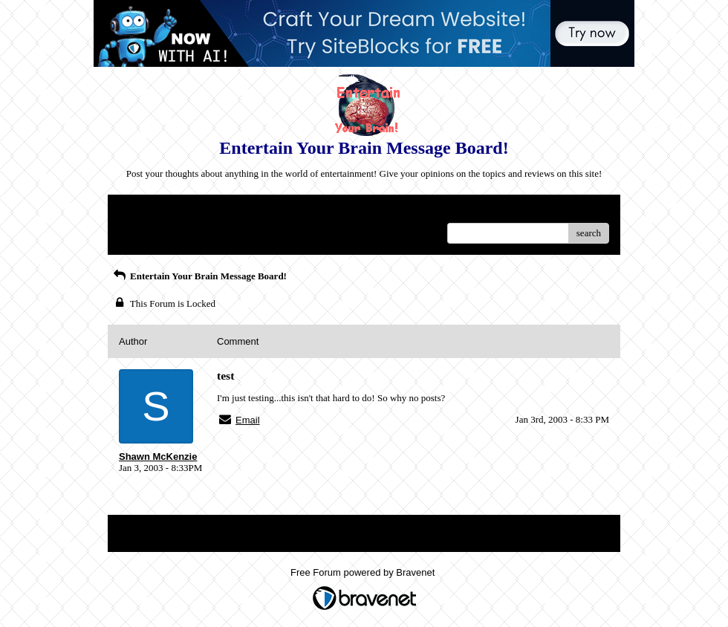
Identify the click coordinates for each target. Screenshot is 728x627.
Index (212, 211)
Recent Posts (144, 228)
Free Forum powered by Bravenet (364, 572)
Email (247, 420)
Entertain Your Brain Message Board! (199, 276)
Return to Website (153, 211)
